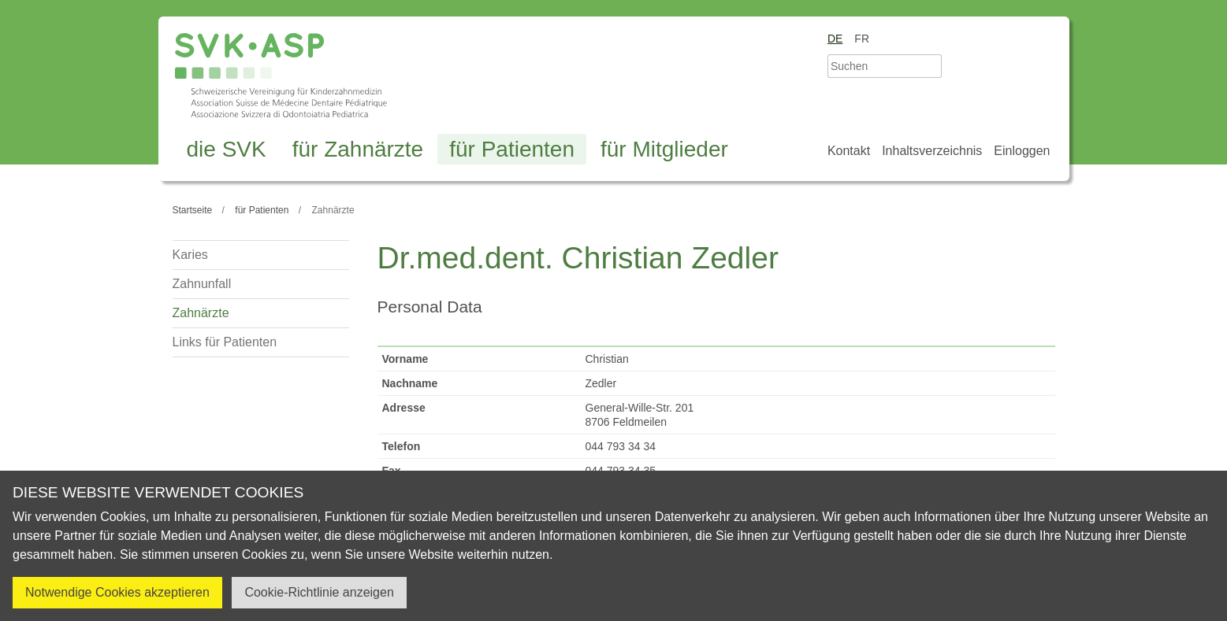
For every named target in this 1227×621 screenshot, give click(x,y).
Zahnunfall (202, 283)
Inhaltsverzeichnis (932, 150)
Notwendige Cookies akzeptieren (117, 592)
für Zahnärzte (358, 149)
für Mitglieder (664, 149)
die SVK (226, 149)
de (834, 38)
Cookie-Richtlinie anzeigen (318, 592)
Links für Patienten (225, 342)
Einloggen (1022, 150)
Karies (190, 254)
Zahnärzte (201, 313)
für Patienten (511, 149)
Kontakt (848, 150)
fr (861, 38)
